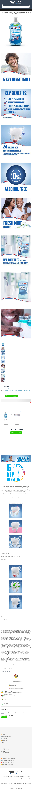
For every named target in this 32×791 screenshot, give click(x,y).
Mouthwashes (26, 9)
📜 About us (3, 734)
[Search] (16, 7)
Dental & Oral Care (19, 9)
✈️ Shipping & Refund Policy (6, 736)
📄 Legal (2, 742)
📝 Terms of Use (4, 740)
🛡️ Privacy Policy (4, 738)
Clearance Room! (5, 671)
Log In (16, 5)
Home (2, 9)
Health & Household (12, 9)
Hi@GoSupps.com (5, 752)
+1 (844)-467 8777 (7, 704)
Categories (5, 9)
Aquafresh (7, 388)
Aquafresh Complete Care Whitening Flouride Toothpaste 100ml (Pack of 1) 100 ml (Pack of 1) (17, 422)
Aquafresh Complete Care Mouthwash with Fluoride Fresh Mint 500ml (5, 422)
